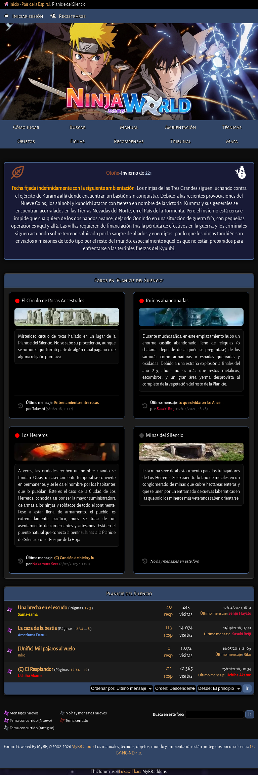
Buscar (78, 127)
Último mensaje (213, 613)
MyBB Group (82, 746)
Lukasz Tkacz (130, 771)
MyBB (42, 746)
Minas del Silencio (164, 435)
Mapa (232, 141)
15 (85, 670)
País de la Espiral (36, 4)
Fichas (77, 141)
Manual (129, 127)
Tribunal (180, 141)
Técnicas (232, 127)
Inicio (11, 4)
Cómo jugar (26, 127)
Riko (21, 655)
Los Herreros (35, 435)
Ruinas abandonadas (167, 300)
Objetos (26, 141)
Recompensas (129, 141)
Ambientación (180, 127)
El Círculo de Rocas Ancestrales (53, 300)
